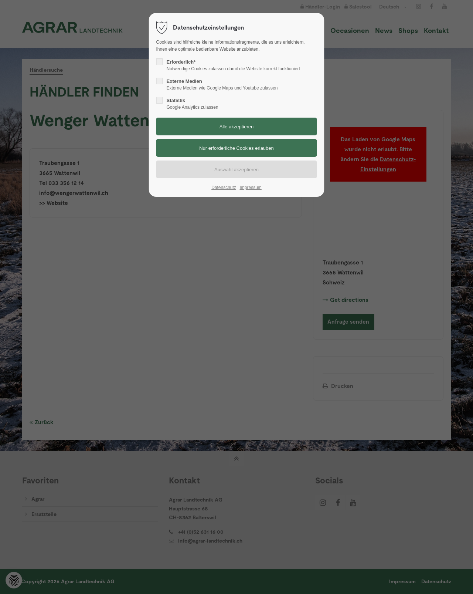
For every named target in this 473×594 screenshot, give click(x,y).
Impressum (250, 187)
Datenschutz (223, 187)
